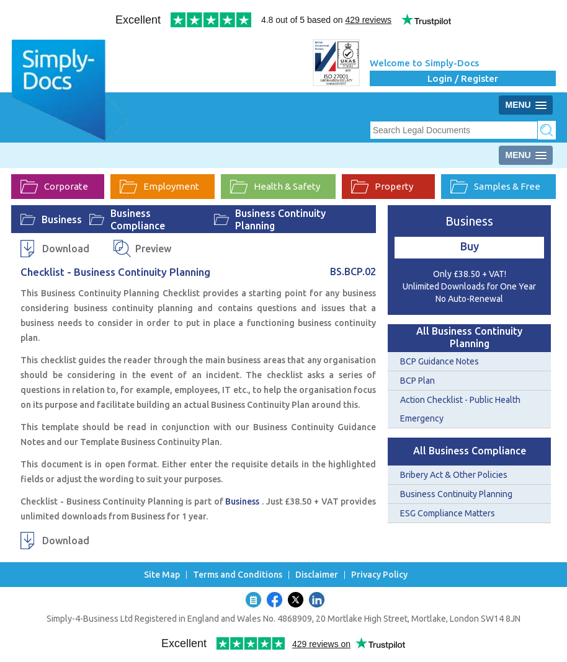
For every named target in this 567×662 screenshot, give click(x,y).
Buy (469, 246)
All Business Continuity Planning (469, 337)
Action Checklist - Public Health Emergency (460, 409)
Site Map (162, 575)
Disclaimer (316, 575)
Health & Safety (275, 186)
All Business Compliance (469, 450)
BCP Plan (417, 381)
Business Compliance (137, 219)
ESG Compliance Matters (447, 513)
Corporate (54, 186)
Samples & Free (495, 186)
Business (62, 219)
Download (65, 248)
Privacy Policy (379, 575)
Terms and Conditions (237, 575)
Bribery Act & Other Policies (453, 475)
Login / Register (462, 78)
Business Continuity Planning (280, 219)
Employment (159, 186)
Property (382, 186)
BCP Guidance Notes (439, 361)
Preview (153, 248)
